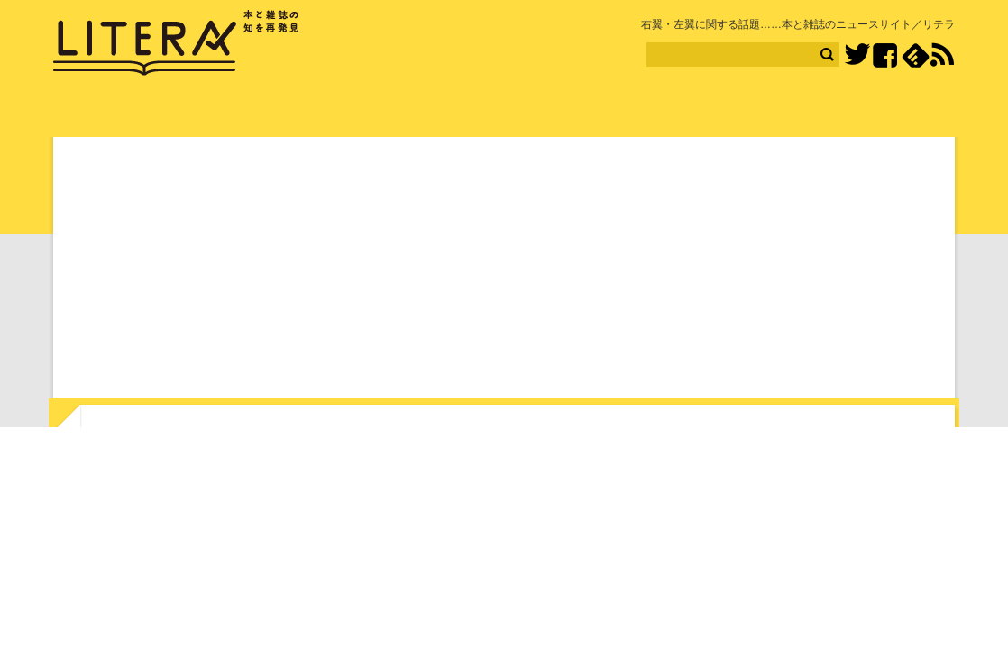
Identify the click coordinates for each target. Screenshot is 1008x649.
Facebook (885, 55)
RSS (942, 55)
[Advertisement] (504, 271)
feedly (916, 55)
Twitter (857, 55)
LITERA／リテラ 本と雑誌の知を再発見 (176, 43)
